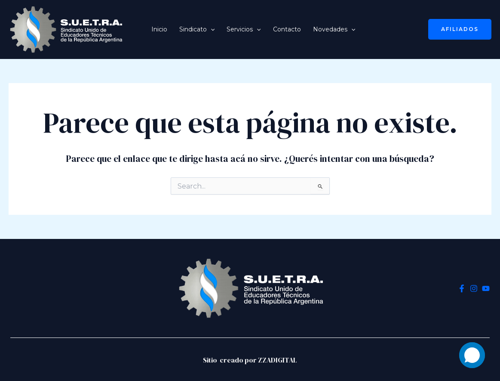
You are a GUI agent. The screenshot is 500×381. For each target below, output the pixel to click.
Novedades (334, 29)
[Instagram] (474, 288)
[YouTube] (486, 288)
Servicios (244, 29)
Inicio (159, 29)
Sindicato (197, 29)
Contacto (287, 29)
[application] (211, 29)
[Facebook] (462, 288)
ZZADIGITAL (277, 360)
